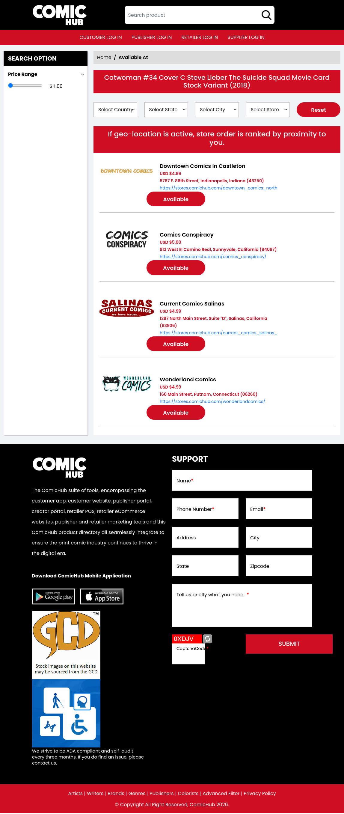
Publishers (162, 794)
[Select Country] (115, 109)
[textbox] (199, 15)
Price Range (22, 74)
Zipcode (259, 567)
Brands (115, 794)
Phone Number (195, 510)
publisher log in (152, 37)
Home (104, 57)
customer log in (101, 37)
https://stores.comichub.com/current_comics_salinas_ (218, 333)
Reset (318, 110)
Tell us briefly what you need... (213, 596)
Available (176, 199)
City (254, 539)
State (182, 567)
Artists (74, 794)
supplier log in (245, 37)
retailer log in (199, 37)
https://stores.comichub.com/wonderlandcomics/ (212, 402)
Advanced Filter (221, 794)
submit (291, 645)
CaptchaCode (192, 649)
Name (185, 482)
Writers (94, 794)
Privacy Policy (260, 794)
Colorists (188, 794)
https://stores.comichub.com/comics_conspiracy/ (213, 257)
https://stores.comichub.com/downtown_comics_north (218, 188)
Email (258, 510)
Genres (136, 794)
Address (186, 539)
